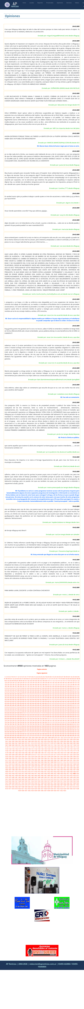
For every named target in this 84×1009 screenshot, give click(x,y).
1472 (61, 775)
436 (38, 701)
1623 (29, 788)
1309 (55, 762)
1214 (45, 754)
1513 (45, 779)
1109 (77, 745)
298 (68, 692)
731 (26, 720)
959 (71, 734)
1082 (64, 743)
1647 (45, 790)
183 (6, 686)
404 (33, 699)
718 (68, 718)
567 (66, 709)
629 (71, 713)
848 (18, 728)
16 (25, 677)
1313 (68, 762)
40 (68, 677)
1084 (71, 743)
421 (76, 699)
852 (28, 728)
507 (66, 705)
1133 (6, 749)
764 (33, 722)
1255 (29, 758)
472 (53, 703)
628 (68, 713)
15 (24, 677)
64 (35, 678)
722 (78, 718)
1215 (48, 754)
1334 (61, 764)
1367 (19, 768)
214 (8, 688)
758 (18, 722)
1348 (32, 766)
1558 (42, 783)
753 (6, 722)
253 (31, 690)
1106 (68, 745)
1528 (19, 781)
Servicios (69, 3)
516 (13, 707)
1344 (19, 766)
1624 (32, 788)
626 (63, 713)
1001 (26, 737)
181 (76, 684)
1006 (42, 737)
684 (58, 716)
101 (26, 680)
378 (43, 697)
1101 (52, 745)
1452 (71, 773)
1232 (29, 756)
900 (73, 730)
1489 (42, 777)
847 (16, 728)
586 (38, 711)
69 (44, 678)
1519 (64, 779)
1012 (62, 737)
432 (28, 701)
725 (11, 720)
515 (11, 707)
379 (46, 697)
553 (31, 709)
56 (21, 678)
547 (16, 709)
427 (16, 701)
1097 (39, 745)
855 (36, 728)
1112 (13, 747)
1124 (52, 747)
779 (71, 722)
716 (63, 718)
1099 (45, 745)
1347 (29, 766)
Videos (77, 3)
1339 (77, 764)
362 (78, 696)
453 (6, 703)
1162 (26, 751)
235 (61, 688)
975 (36, 735)
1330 (48, 764)
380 (48, 697)
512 (78, 705)
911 (26, 732)
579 (21, 711)
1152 (68, 749)
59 (26, 678)
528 (43, 707)
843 (6, 728)
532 (53, 707)
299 (71, 692)
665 (11, 716)
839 (71, 726)
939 (21, 734)
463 (31, 703)
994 (8, 737)
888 (43, 730)
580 (23, 711)
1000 (23, 737)
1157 (10, 751)
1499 (74, 777)
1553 (26, 783)
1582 (45, 785)
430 (23, 701)
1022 (19, 739)
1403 (61, 770)
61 (30, 678)
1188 (35, 753)
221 (26, 688)
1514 (48, 779)
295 (61, 692)
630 (73, 713)
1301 (29, 762)
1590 (71, 785)
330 (73, 694)
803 (56, 724)
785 (11, 724)
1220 (64, 754)
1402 (58, 770)
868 (68, 728)
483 (6, 705)
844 (8, 728)
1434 (13, 773)
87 (76, 678)
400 (23, 699)
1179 (6, 753)
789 (21, 724)
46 (79, 677)
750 (73, 720)
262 (53, 690)
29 (48, 677)
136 (38, 682)
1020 (13, 739)
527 (41, 707)
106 (38, 680)
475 (61, 703)
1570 (6, 785)
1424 (55, 771)
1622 (26, 788)
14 (22, 677)
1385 (77, 768)
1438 (26, 773)
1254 (26, 758)
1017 (78, 737)
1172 (58, 751)
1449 (61, 773)
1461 (26, 775)
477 (66, 703)
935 (11, 734)
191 (26, 686)
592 (53, 711)
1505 (19, 779)
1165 (35, 751)
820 (23, 726)
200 (48, 686)
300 (73, 692)
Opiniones (60, 3)
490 (23, 705)
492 (28, 705)
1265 (61, 758)
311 (26, 694)
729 (21, 720)
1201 (77, 753)
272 (78, 690)
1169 (48, 751)
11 (16, 677)
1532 (32, 781)
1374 (42, 768)
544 (8, 709)
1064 (6, 743)
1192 (48, 753)
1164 (32, 751)
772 (53, 722)
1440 (32, 773)
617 (41, 713)
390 (73, 697)
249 (21, 690)
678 (43, 716)
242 (78, 688)
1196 (61, 753)
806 (63, 724)
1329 (45, 764)
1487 (35, 777)
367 (16, 697)
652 (53, 715)
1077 (48, 743)
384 (58, 697)
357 (66, 696)
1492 (52, 777)
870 (73, 728)
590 (48, 711)
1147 (52, 749)
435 (36, 701)
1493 (55, 777)
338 (18, 696)
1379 (58, 768)
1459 (19, 775)
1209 (29, 754)
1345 (22, 766)
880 (23, 730)
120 (73, 680)
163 (31, 684)
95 (14, 680)
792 (28, 724)
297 (66, 692)
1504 (16, 779)
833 (56, 726)
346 (38, 696)
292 (53, 692)
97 (18, 680)
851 (26, 728)
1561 (52, 783)
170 (48, 684)
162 (28, 684)
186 (13, 686)
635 (11, 715)
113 (56, 680)
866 (63, 728)
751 (76, 720)
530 (48, 707)
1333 (58, 764)
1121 (42, 747)
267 (66, 690)
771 (51, 722)
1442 (39, 773)
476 (63, 703)
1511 (39, 779)
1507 (26, 779)
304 (8, 694)
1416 (29, 771)
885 (36, 730)
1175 (68, 751)
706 (38, 718)
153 (6, 684)
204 (58, 686)
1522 (74, 779)
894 (58, 730)
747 (66, 720)
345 (36, 696)
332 (78, 694)
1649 (52, 790)
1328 (42, 764)
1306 (45, 762)
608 (18, 713)
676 (38, 716)
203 (56, 686)
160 (23, 684)
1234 (35, 756)
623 (56, 713)
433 (31, 701)
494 (33, 705)
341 (26, 696)
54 (17, 678)
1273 (13, 760)
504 (58, 705)
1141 (32, 749)
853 (31, 728)
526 (38, 707)
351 (51, 696)
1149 (58, 749)
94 (12, 680)
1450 (64, 773)
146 (63, 682)
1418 (35, 771)
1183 (19, 753)
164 (33, 684)
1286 (55, 760)
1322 (22, 764)
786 (13, 724)
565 (61, 709)
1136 (16, 749)
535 (61, 707)
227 (41, 688)
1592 (77, 785)
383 (56, 697)
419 (71, 699)
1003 (33, 737)
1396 (39, 770)
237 (66, 688)
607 (16, 713)
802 (53, 724)
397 (16, 699)
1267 (68, 758)
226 (38, 688)
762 (28, 722)
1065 (10, 743)
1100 (48, 745)
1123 (48, 747)
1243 (64, 756)
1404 (64, 770)
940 (23, 734)
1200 (74, 753)
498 (43, 705)
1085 (74, 743)
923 (56, 732)
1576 (26, 785)
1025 (29, 739)
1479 (10, 777)
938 (18, 734)
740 (48, 720)
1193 (52, 753)
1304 (39, 762)
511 (76, 705)
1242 (61, 756)
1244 (68, 756)
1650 (55, 790)
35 (59, 677)
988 (68, 735)
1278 (29, 760)
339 (21, 696)
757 (16, 722)
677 (41, 716)
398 (18, 699)
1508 (29, 779)
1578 (32, 785)
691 (76, 716)
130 (23, 682)
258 (43, 690)
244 (8, 690)
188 (18, 686)
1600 (29, 787)
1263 (55, 758)
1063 (77, 741)
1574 (19, 785)
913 (31, 732)
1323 (26, 764)
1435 (16, 773)
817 (16, 726)
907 (16, 732)
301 (76, 692)
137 (41, 682)
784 (8, 724)
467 (41, 703)
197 (41, 686)
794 (33, 724)
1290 (68, 760)
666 (13, 716)
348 (43, 696)
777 (66, 722)
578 (18, 711)
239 (71, 688)
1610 (61, 787)
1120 (39, 747)
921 (51, 732)
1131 (74, 747)
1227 (13, 756)
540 (73, 707)
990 (73, 735)
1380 (61, 768)
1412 (16, 771)
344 (33, 696)
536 (63, 707)
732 (28, 720)
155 (11, 684)
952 (53, 734)
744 (58, 720)
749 (71, 720)
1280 (35, 760)
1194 (55, 753)
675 (36, 716)
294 (58, 692)
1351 (42, 766)
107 (41, 680)
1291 (71, 760)
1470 (55, 775)
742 (53, 720)
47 (5, 678)
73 (51, 678)
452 (78, 701)
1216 (52, 754)
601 (76, 711)
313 (31, 694)
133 (31, 682)
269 (71, 690)
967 (16, 735)
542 (78, 707)
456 (13, 703)
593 (56, 711)
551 (26, 709)
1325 (32, 764)
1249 (10, 758)
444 (58, 701)
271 (76, 690)
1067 (16, 743)
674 (33, 716)
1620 (19, 788)
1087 (6, 745)
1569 (77, 783)
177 (66, 684)
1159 (16, 751)
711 (51, 718)
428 (18, 701)
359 (71, 696)
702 (28, 718)
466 (38, 703)
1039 (74, 739)
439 (46, 701)
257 (41, 690)
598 (68, 711)
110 (48, 680)
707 (41, 718)
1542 (64, 781)
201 (51, 686)
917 (41, 732)
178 (68, 684)
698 (18, 718)
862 (53, 728)
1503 (13, 779)
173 (56, 684)
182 (78, 684)
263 (56, 690)
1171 (55, 751)
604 (8, 713)
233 (56, 688)
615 (36, 713)
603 (6, 713)
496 (38, 705)
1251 (16, 758)
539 (71, 707)
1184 (22, 753)
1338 (74, 764)
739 (46, 720)
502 (53, 705)
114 (58, 680)
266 (63, 690)
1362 (77, 766)
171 (51, 684)
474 (58, 703)
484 (8, 705)
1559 (45, 783)
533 (56, 707)
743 (56, 720)
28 (47, 677)
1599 (26, 787)
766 (38, 722)
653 (56, 715)
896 (63, 730)
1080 (58, 743)
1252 (19, 758)
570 (73, 709)
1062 (74, 741)
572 (78, 709)
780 (73, 722)
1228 (16, 756)
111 (51, 680)
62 (31, 678)
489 (21, 705)
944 (33, 734)
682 (53, 716)
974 (33, 735)
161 (26, 684)
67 (40, 678)
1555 (32, 783)
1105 (64, 745)
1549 (13, 783)
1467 (45, 775)
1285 (52, 760)
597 (66, 711)
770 (48, 722)
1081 (61, 743)
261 (51, 690)
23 (38, 677)
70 (46, 678)
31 (52, 677)
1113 (16, 747)
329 (71, 694)
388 (68, 697)
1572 (13, 785)
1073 (35, 743)
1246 (74, 756)
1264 (58, 758)
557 (41, 709)
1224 (77, 754)
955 (61, 734)
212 (78, 686)
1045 (19, 741)
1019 (10, 739)
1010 (55, 737)
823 (31, 726)
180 (73, 684)
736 (38, 720)
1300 (26, 762)
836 (63, 726)
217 (16, 688)
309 (21, 694)
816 (13, 726)
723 (6, 720)
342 (28, 696)
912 (28, 732)
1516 (55, 779)
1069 (22, 743)
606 (13, 713)
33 (56, 677)
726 (13, 720)
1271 (6, 760)
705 (36, 718)
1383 (71, 768)
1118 (32, 747)
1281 (39, 760)
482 (78, 703)
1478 (6, 777)
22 (36, 677)
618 (43, 713)
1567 (71, 783)
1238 (48, 756)
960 (73, 734)
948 (43, 734)
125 (11, 682)
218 (18, 688)
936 (13, 734)
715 (61, 718)
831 (51, 726)
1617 (10, 788)
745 (61, 720)
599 (71, 711)
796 (38, 724)
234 (58, 688)
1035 (61, 739)
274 (8, 692)
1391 (22, 770)
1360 (71, 766)
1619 (16, 788)
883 (31, 730)
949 (46, 734)
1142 (35, 749)
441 (51, 701)
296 (63, 692)
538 (68, 707)
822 (28, 726)
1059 (64, 741)
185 (11, 686)
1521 (71, 779)
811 (76, 724)
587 (41, 711)
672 (28, 716)
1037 (68, 739)
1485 (29, 777)
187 (16, 686)
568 (68, 709)
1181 (13, 753)
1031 (48, 739)
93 (11, 680)
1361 (74, 766)
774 (58, 722)
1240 (55, 756)
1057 (58, 741)
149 (71, 682)
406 (38, 699)
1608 (55, 787)
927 (66, 732)
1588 (64, 785)
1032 (52, 739)
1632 (58, 788)
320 (48, 694)
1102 (55, 745)
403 (31, 699)
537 (66, 707)
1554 (29, 783)
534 (58, 707)
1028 (39, 739)
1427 (64, 771)
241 (76, 688)
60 (28, 678)
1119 (35, 747)
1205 (16, 754)
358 (68, 696)
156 (13, 684)
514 (8, 707)
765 (36, 722)
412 (53, 699)
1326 (35, 764)
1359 (68, 766)
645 (36, 715)
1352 (45, 766)
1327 (39, 764)
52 (13, 678)
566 (63, 709)
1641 (26, 790)
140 (48, 682)
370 (23, 697)
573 (6, 711)
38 (64, 677)
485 (11, 705)
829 (46, 726)
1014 (68, 737)
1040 (77, 739)
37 (63, 677)
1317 (6, 764)
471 (51, 703)
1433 (10, 773)
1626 (39, 788)
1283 (45, 760)
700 (23, 718)
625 (61, 713)
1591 (74, 785)
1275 (19, 760)
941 (26, 734)
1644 (35, 790)
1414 (22, 771)
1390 (19, 770)
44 (75, 677)
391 (76, 697)
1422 (48, 771)
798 (43, 724)
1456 (10, 775)
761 (26, 722)
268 (68, 690)
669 (21, 716)
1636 (71, 788)
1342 (13, 766)
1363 (6, 768)
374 (33, 697)
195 (36, 686)
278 (18, 692)
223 (31, 688)
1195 (58, 753)
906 (13, 732)
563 (56, 709)
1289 (64, 760)
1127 (61, 747)
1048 (29, 741)
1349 (35, 766)
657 (66, 715)
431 (26, 701)
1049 (32, 741)
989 (71, 735)
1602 (35, 787)
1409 (6, 771)
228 (43, 688)
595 (61, 711)
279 (21, 692)
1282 (42, 760)
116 (63, 680)
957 (66, 734)
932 (78, 732)
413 (56, 699)
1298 (19, 762)
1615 (77, 787)
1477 (77, 775)
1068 (19, 743)
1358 (64, 766)
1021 (16, 739)
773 (56, 722)
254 (33, 690)
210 (73, 686)
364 (8, 697)
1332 (55, 764)
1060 (68, 741)
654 (58, 715)
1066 (13, 743)
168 (43, 684)
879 (21, 730)
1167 (42, 751)
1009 (52, 737)
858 (43, 728)
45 (77, 677)
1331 (52, 764)
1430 (74, 771)
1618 (13, 788)
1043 (13, 741)
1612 (68, 787)
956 (63, 734)
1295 (10, 762)
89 (79, 678)
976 (38, 735)
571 (76, 709)
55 (19, 678)
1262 (52, 758)
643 (31, 715)
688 (68, 716)
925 (61, 732)
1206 (19, 754)
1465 (39, 775)
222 (28, 688)
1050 (35, 741)
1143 (39, 749)
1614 (74, 787)
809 (71, 724)
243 (6, 690)
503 (56, 705)
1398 (45, 770)
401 (26, 699)
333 (6, 696)
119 (71, 680)
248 (18, 690)
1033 (55, 739)
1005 (39, 737)
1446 (52, 773)
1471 (58, 775)
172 (53, 684)
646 (38, 715)
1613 (71, 787)
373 (31, 697)
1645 (39, 790)
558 (43, 709)
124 (8, 682)
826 (38, 726)
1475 (71, 775)
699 (21, 718)
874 (8, 730)
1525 (10, 781)
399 (21, 699)
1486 (32, 777)
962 (78, 734)
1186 (29, 753)
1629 (48, 788)
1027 (35, 739)
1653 (64, 790)
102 (28, 680)
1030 (45, 739)
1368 (22, 768)
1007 (46, 737)
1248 (6, 758)
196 (38, 686)
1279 (32, 760)
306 (13, 694)
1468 (48, 775)
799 (46, 724)
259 (46, 690)
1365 (13, 768)
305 (11, 694)
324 (58, 694)
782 (78, 722)
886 (38, 730)
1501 (6, 779)
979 (46, 735)
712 (53, 718)
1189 (39, 753)
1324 (29, 764)
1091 (19, 745)
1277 (26, 760)
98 (19, 680)
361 (76, 696)
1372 (35, 768)
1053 (45, 741)
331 (76, 694)
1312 (64, 762)
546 (13, 709)
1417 (32, 771)
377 (41, 697)
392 (78, 697)
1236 (42, 756)
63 (33, 678)
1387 (10, 770)
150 (73, 682)
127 (16, 682)
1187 (32, 753)
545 (11, 709)
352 (53, 696)
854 (33, 728)
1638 (77, 788)
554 (33, 709)
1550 (16, 783)
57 (22, 678)
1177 (74, 751)
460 (23, 703)
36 (61, 677)
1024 (26, 739)
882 (28, 730)
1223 (74, 754)
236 (63, 688)
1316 (77, 762)
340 (23, 696)
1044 (16, 741)
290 (48, 692)
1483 (22, 777)
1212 (39, 754)
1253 (22, 758)
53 (15, 678)
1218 (58, 754)
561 (51, 709)
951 (51, 734)
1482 (19, 777)
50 (10, 678)
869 (71, 728)
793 (31, 724)
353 (56, 696)
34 (57, 677)
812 (78, 724)
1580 (39, 785)
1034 (58, 739)
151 (76, 682)
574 (8, 711)
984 (58, 735)
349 (46, 696)
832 (53, 726)
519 (21, 707)
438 (43, 701)
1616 (6, 788)
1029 (42, 739)
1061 (71, 741)
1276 (22, 760)
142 (53, 682)
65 (37, 678)
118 (68, 680)
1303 (35, 762)
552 (28, 709)
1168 (45, 751)
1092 (22, 745)
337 (16, 696)
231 (51, 688)
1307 (48, 762)
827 (41, 726)
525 (36, 707)
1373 (39, 768)
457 (16, 703)
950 (48, 734)
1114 (19, 747)
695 (11, 718)
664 (8, 716)
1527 (16, 781)
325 (61, 694)
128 (18, 682)
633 (6, 715)
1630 (52, 788)
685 (61, 716)
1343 (16, 766)
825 (36, 726)
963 (6, 735)
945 (36, 734)
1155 (77, 749)
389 (71, 697)
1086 (77, 743)
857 (41, 728)
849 (21, 728)
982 (53, 735)
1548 (10, 783)
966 (13, 735)
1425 (58, 771)
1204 (13, 754)
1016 (75, 737)
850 (23, 728)
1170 (52, 751)
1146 (48, 749)
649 (46, 715)
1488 (39, 777)
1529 (22, 781)
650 (48, 715)
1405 (68, 770)
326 (63, 694)
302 (78, 692)
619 (46, 713)
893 (56, 730)
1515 (52, 779)
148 (68, 682)
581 (26, 711)
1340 (6, 766)
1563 (58, 783)
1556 (35, 783)
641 (26, 715)
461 (26, 703)
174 (58, 684)
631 (76, 713)
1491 (48, 777)
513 (6, 707)
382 (53, 697)
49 (8, 678)
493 (31, 705)
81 (65, 678)
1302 (32, 762)
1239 (52, 756)
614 (33, 713)
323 (56, 694)
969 (21, 735)
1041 (6, 741)
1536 (45, 781)
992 (78, 735)
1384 (74, 768)
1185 (26, 753)
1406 (71, 770)
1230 (22, 756)
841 (76, 726)
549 (21, 709)
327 (66, 694)
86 (74, 678)
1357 (61, 766)
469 (46, 703)
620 (48, 713)
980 (48, 735)
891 (51, 730)
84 (70, 678)
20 (32, 677)
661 (76, 715)
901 (76, 730)
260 (48, 690)
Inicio (24, 3)
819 (21, 726)
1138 (22, 749)
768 (43, 722)
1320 (16, 764)
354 (58, 696)
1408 (77, 770)
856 (38, 728)
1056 (55, 741)
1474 (68, 775)
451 (76, 701)
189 (21, 686)
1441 (35, 773)
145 (61, 682)
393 (6, 699)
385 (61, 697)
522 (28, 707)
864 (58, 728)
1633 (61, 788)
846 (13, 728)
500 (48, 705)
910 (23, 732)
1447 (55, 773)
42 (72, 677)
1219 (61, 754)
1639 (19, 790)
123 (6, 682)
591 (51, 711)
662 (78, 715)
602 (78, 711)
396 (13, 699)
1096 (35, 745)
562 (53, 709)
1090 (16, 745)
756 (13, 722)
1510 (35, 779)
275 (11, 692)
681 (51, 716)
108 (43, 680)
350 (48, 696)
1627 (42, 788)
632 (78, 713)
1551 (19, 783)
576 (13, 711)
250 (23, 690)
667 (16, 716)
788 (18, 724)
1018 (6, 739)
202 (53, 686)
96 (16, 680)
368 (18, 697)
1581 (42, 785)
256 (38, 690)
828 (43, 726)
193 (31, 686)
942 (28, 734)
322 (53, 694)
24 (40, 677)
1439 (29, 773)
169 (46, 684)
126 (13, 682)
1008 (49, 737)
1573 (16, 785)
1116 (26, 747)
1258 (39, 758)
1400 (52, 770)
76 (56, 678)
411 (51, 699)
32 (54, 677)
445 (61, 701)
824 (33, 726)
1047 (26, 741)
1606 (48, 787)
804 (58, 724)
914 (33, 732)
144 (58, 682)
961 (76, 734)
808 (68, 724)
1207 (22, 754)
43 (73, 677)
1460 (22, 775)
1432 (6, 773)
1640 (22, 790)
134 (33, 682)
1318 (10, 764)
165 (36, 684)
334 (8, 696)
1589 (68, 785)
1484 (26, 777)
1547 (6, 783)
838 (68, 726)
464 (33, 703)
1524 (6, 781)
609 (21, 713)
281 (26, 692)
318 (43, 694)
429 (21, 701)
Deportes (40, 3)
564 (58, 709)
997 (15, 737)
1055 (52, 741)
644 (33, 715)
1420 (42, 771)
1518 (61, 779)
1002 (30, 737)
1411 (13, 771)
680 (48, 716)
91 (7, 680)
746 (63, 720)
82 (67, 678)
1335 (64, 764)
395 (11, 699)
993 (5, 737)
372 (28, 697)
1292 (74, 760)
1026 (32, 739)
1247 (77, 756)
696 (13, 718)
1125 (55, 747)
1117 (29, 747)
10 (15, 677)
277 (16, 692)
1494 (58, 777)
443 (56, 701)
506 (63, 705)
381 (51, 697)
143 (56, 682)
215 (11, 688)
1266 (64, 758)
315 (36, 694)
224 (33, 688)
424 (8, 701)
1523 (77, 779)
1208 (26, 754)
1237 (45, 756)
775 (61, 722)
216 (13, 688)
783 (6, 724)
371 (26, 697)
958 (68, 734)
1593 (6, 787)
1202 (6, 754)
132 (28, 682)
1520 (68, 779)
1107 (71, 745)
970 (23, 735)
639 (21, 715)
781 (76, 722)
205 (61, 686)
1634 (64, 788)
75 (54, 678)
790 (23, 724)
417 (66, 699)
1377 (52, 768)
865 (61, 728)
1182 (16, 753)
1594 (10, 787)
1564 (61, 783)
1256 (32, 758)
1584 (52, 785)
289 (46, 692)
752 (78, 720)
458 (18, 703)
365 (11, 697)
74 (53, 678)
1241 (58, 756)
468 (43, 703)
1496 (64, 777)
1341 (10, 766)
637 (16, 715)
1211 (35, 754)
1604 (42, 787)
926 (63, 732)
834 (58, 726)
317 (41, 694)
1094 (29, 745)
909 (21, 732)
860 (48, 728)
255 (36, 690)
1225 (6, 756)
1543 (68, 781)
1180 (10, 753)
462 (28, 703)
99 (21, 680)
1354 (52, 766)
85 (72, 678)
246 (13, 690)
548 (18, 709)
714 (58, 718)
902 (78, 730)
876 (13, 730)
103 (31, 680)
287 (41, 692)
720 (73, 718)
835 (61, 726)
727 (16, 720)
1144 (42, 749)
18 (29, 677)
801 (51, 724)
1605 (45, 787)
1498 (71, 777)
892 (53, 730)
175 (61, 684)
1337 (71, 764)
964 (8, 735)
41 (70, 677)
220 (23, 688)
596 (63, 711)
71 (47, 678)
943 (31, 734)
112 (53, 680)
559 (46, 709)
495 (36, 705)
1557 (39, 783)
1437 (22, 773)
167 (41, 684)
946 (38, 734)
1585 (55, 785)
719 (71, 718)
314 (33, 694)
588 (43, 711)
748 (68, 720)
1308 (52, 762)
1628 (45, 788)
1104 (61, 745)
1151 (64, 749)
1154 (74, 749)
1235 (39, 756)
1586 (58, 785)
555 (36, 709)
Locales (31, 3)
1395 (35, 770)
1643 (32, 790)
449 (71, 701)
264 (58, 690)
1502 (10, 779)
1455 (6, 775)
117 (66, 680)
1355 (55, 766)
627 (66, 713)
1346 (26, 766)
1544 (71, 781)
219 (21, 688)
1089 (13, 745)
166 (38, 684)
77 (58, 678)
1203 (10, 754)
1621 (22, 788)
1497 (68, 777)
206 (63, 686)
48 (6, 678)
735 (36, 720)
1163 (29, 751)
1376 (48, 768)
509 (71, 705)
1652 (61, 790)
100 (23, 680)
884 (33, 730)
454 (8, 703)
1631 (55, 788)
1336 (68, 764)
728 (18, 720)
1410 (10, 771)
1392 (26, 770)
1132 (77, 747)
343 (31, 696)
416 (63, 699)
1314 (71, 762)
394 (8, 699)
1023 (22, 739)
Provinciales (49, 3)
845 (11, 728)
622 (53, 713)
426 (13, 701)
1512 (42, 779)
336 (13, 696)
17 (27, 677)
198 (43, 686)
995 (10, 737)
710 (48, 718)
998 (18, 737)
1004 (36, 737)
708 (43, 718)
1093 (26, 745)
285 (36, 692)
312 (28, 694)
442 (53, 701)
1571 (10, 785)
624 (58, 713)
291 (51, 692)
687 (66, 716)
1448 (58, 773)
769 (46, 722)
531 (51, 707)
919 (46, 732)
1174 (64, 751)
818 (18, 726)
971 (26, 735)
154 (8, 684)
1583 (48, 785)
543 (6, 709)
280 (23, 692)
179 (71, 684)
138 (43, 682)
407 (41, 699)
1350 (39, 766)
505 (61, 705)
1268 (71, 758)
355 (61, 696)
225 (36, 688)
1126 (58, 747)
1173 (61, 751)
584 (33, 711)
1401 (55, 770)
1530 (26, 781)
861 (51, 728)
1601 (32, 787)
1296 (13, 762)
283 (31, 692)
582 (28, 711)
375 (36, 697)
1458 (16, 775)
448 (68, 701)
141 (51, 682)
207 (66, 686)
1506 (22, 779)
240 (73, 688)
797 (41, 724)
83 (69, 678)
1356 (58, 766)
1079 (55, 743)
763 (31, 722)
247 (16, 690)
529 (46, 707)
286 (38, 692)
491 (26, 705)
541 (76, 707)
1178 (77, 751)
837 (66, 726)
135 (36, 682)
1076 (45, 743)
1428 (68, 771)
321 (51, 694)
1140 (29, 749)
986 (63, 735)
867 (66, 728)
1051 (39, 741)
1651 (58, 790)
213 (6, 688)
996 (13, 737)
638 (18, 715)
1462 (29, 775)
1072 (32, 743)
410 (48, 699)
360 (73, 696)
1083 (68, 743)
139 (46, 682)
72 (49, 678)
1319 (13, 764)
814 (8, 726)
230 (48, 688)
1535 (42, 781)
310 (23, 694)
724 (8, 720)
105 (36, 680)
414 (58, 699)
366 (13, 697)
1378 (55, 768)
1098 (42, 745)
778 (68, 722)
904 (8, 732)
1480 (13, 777)
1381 (64, 768)
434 (33, 701)
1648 (48, 790)
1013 (65, 737)
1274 (16, 760)
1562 (55, 783)
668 (18, 716)
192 (28, 686)
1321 (19, 764)
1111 (10, 747)
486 (13, 705)
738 (43, 720)
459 (21, 703)
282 (28, 692)
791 (26, 724)
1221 (68, 754)
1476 (74, 775)
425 (11, 701)
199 (46, 686)
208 (68, 686)
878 (18, 730)
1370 (29, 768)
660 (73, 715)
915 (36, 732)
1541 (61, 781)
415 (61, 699)
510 (73, 705)
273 (6, 692)
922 (53, 732)
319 (46, 694)
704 (33, 718)
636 (13, 715)
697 (16, 718)
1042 (10, 741)
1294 (6, 762)
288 (43, 692)
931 (76, 732)
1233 (32, 756)
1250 (13, 758)
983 (56, 735)
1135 (13, 749)
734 (33, 720)
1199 (71, 753)
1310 (58, 762)
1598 (22, 787)
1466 (42, 775)
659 (71, 715)
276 (13, 692)
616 (38, 713)
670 (23, 716)
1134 (10, 749)
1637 (74, 788)
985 (61, 735)
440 (48, 701)
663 (6, 716)
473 (56, 703)
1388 (13, 770)
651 (51, 715)
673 (31, 716)
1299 (22, 762)
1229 (19, 756)
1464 (35, 775)
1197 (64, 753)
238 (68, 688)
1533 (35, 781)
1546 (77, 781)
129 (21, 682)
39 (66, 677)
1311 (61, 762)
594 (58, 711)
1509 (32, 779)
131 (26, 682)
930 (73, 732)
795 (36, 724)
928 (68, 732)
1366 (16, 768)
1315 (74, 762)
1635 (68, 788)
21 (34, 677)
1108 (74, 745)
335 (11, 696)
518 (18, 707)
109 (46, 680)
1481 (16, 777)
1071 (29, 743)
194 (33, 686)
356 (63, 696)
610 (23, 713)
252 (28, 690)
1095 (32, 745)
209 (71, 686)
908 (18, 732)
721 (76, 718)
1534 (39, 781)
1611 (64, 787)
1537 (48, 781)
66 (38, 678)
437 (41, 701)
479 (71, 703)
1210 (32, 754)
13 (20, 677)
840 (73, 726)
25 (41, 677)
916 (38, 732)
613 (31, 713)
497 (41, 705)
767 (41, 722)
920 (48, 732)
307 (16, 694)
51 (12, 678)
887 (41, 730)
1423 (52, 771)
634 (8, 715)
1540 (58, 781)
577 (16, 711)
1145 (45, 749)
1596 (16, 787)
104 (33, 680)
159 (21, 684)
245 (11, 690)
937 (16, 734)
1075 (42, 743)
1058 (61, 741)
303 (6, 694)
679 (46, 716)
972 (28, 735)
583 (31, 711)
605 (11, 713)
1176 (71, 751)
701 (26, 718)
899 (71, 730)
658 (68, 715)
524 (33, 707)
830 (48, 726)
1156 (6, 751)
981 (51, 735)
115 (61, 680)
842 (78, 726)
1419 (39, 771)
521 (26, 707)
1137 (19, 749)
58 (24, 678)
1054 (48, 741)
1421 (45, 771)
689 (71, 716)
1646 (42, 790)
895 (61, 730)
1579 (35, 785)
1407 (74, 770)
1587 (61, 785)
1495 (61, 777)
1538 (52, 781)
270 (73, 690)
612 (28, 713)
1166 (39, 751)
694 (8, 718)
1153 (71, 749)
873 (6, 730)
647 (41, 715)
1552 (22, 783)
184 (8, 686)
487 (16, 705)
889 (46, 730)
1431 (77, 771)
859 (46, 728)
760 (23, 722)
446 (63, 701)
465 (36, 703)
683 (56, 716)
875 (11, 730)
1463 (32, 775)
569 (71, 709)
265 (61, 690)
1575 (22, 785)
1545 (74, 781)
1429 (71, 771)
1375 (45, 768)
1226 (10, 756)
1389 (16, 770)
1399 (48, 770)
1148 (55, 749)
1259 (42, 758)
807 (66, 724)
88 (78, 678)
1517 (58, 779)
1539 (55, 781)
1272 (10, 760)
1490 (45, 777)
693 (6, 718)
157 (16, 684)
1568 (74, 783)
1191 (45, 753)
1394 (32, 770)
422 (78, 699)
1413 (19, 771)
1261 (48, 758)
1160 (19, 751)
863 (56, 728)
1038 (71, 739)
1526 (13, 781)
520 (23, 707)
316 (38, 694)
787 (16, 724)
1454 (77, 773)
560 (48, 709)
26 (43, 677)
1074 (39, 743)
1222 (71, 754)
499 (46, 705)
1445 (48, 773)
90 (5, 680)
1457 (13, 775)
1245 (71, 756)
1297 (16, 762)
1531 (29, 781)
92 (9, 680)
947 (41, 734)
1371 (32, 768)
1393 (29, 770)
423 (6, 701)
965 (11, 735)
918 (43, 732)
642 (28, 715)
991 (76, 735)
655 (61, 715)
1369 (26, 768)
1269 (74, 758)
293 (56, 692)
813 (6, 726)
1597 (19, 787)
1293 (77, 760)
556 (38, 709)
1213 (42, 754)
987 (66, 735)
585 (36, 711)
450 (73, 701)
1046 (22, 741)
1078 (52, 743)
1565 (64, 783)
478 (68, 703)
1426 (61, 771)
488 (18, 705)
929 (71, 732)
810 (73, 724)
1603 (39, 787)
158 (18, 684)
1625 (35, 788)
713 (56, 718)
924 (58, 732)
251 (26, 690)
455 (11, 703)
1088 (10, 745)
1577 (29, 785)
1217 (55, 754)
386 (63, 697)
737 (41, 720)
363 (6, 697)
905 (11, 732)
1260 (45, 758)
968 (18, 735)
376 (38, 697)
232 (53, 688)
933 (6, 734)
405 (36, 699)
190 (23, 686)
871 (76, 728)
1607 (52, 787)
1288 (61, 760)
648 (43, 715)
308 (18, 694)
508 (68, 705)
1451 (68, 773)
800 (48, 724)
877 (16, 730)
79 (62, 678)
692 (78, 716)
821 (26, 726)
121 (76, 680)
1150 (61, 749)
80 (63, 678)
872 (78, 728)
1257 (35, 758)
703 (31, 718)
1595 (13, 787)
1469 (52, 775)
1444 (45, 773)
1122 (45, 747)
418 (68, 699)
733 (31, 720)
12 (18, 677)
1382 (68, 768)
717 (66, 718)
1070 (26, 743)
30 (50, 677)
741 (51, 720)
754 (8, 722)
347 (41, 696)
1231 (26, 756)
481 (76, 703)
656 (63, 715)
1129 (68, 747)
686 (63, 716)
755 (11, 722)
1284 (48, 760)
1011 (59, 737)
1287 (58, 760)
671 (26, 716)
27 (45, 677)
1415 (26, 771)
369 (21, 697)
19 (31, 677)
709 (46, 718)
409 (46, 699)
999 (20, 737)
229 (46, 688)
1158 (13, 751)
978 (43, 735)
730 (23, 720)
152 (78, 682)
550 (23, 709)
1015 (72, 737)
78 (60, 678)
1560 (48, 783)
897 (66, 730)
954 (58, 734)
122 (78, 680)
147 (66, 682)
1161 (22, 751)
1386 (6, 770)
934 (8, 734)
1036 (64, 739)
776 (63, 722)
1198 (68, 753)
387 (66, 697)
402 (28, 699)
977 (41, 735)
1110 (6, 747)
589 (46, 711)
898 (68, 730)
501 (51, 705)
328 (68, 694)
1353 (48, 766)
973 (31, 735)
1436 (19, 773)
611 (26, 713)
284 (33, 692)
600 (73, 711)
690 (73, 716)
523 (31, 707)
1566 (68, 783)
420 (73, 699)
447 (66, 701)
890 (48, 730)
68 (42, 678)
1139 (26, 749)
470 (48, 703)
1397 (42, 770)
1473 (64, 775)
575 (11, 711)
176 (63, 684)
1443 (42, 773)
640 (23, 715)
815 (11, 726)
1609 (58, 787)
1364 (10, 768)
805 (61, 724)
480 (73, 703)
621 (51, 713)
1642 (29, 790)
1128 (64, 747)
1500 (77, 777)
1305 (42, 762)
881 (26, 730)
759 (21, 722)
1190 (42, 753)
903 (6, 732)
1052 (42, 741)
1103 (58, 745)
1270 (77, 758)
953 (56, 734)
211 (76, 686)
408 (43, 699)
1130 (71, 747)
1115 (22, 747)
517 (16, 707)
